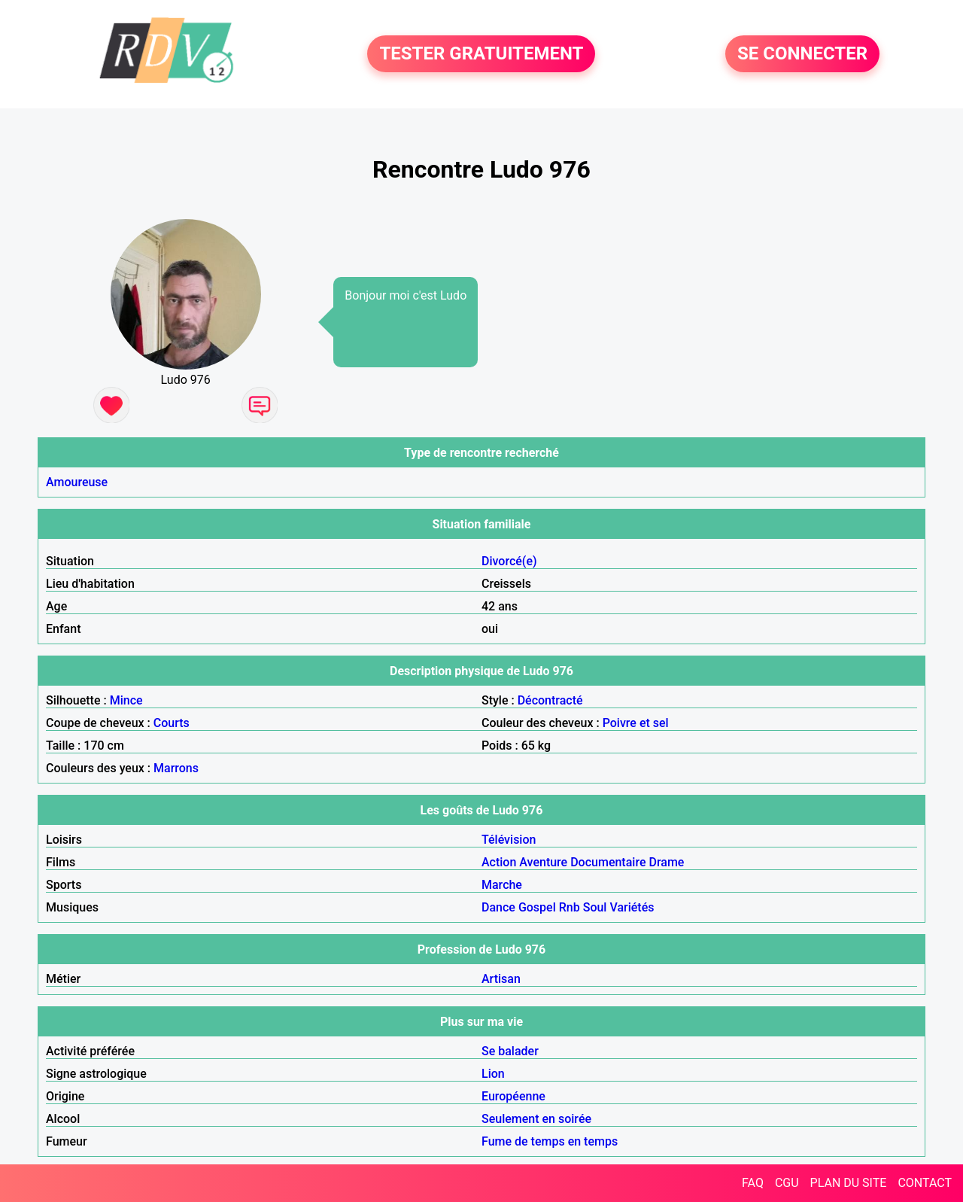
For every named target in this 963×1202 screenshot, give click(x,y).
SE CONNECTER (802, 54)
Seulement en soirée (536, 1119)
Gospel (537, 907)
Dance (498, 907)
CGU (787, 1183)
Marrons (176, 768)
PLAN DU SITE (848, 1183)
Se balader (510, 1051)
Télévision (509, 839)
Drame (666, 862)
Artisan (501, 979)
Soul (595, 907)
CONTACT (925, 1183)
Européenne (513, 1096)
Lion (493, 1074)
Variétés (631, 907)
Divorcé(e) (509, 561)
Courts (171, 723)
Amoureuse (77, 482)
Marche (502, 885)
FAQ (753, 1183)
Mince (126, 700)
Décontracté (550, 700)
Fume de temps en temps (550, 1141)
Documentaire (608, 862)
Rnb (569, 907)
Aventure (543, 862)
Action (499, 862)
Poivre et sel (636, 723)
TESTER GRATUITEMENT (481, 54)
